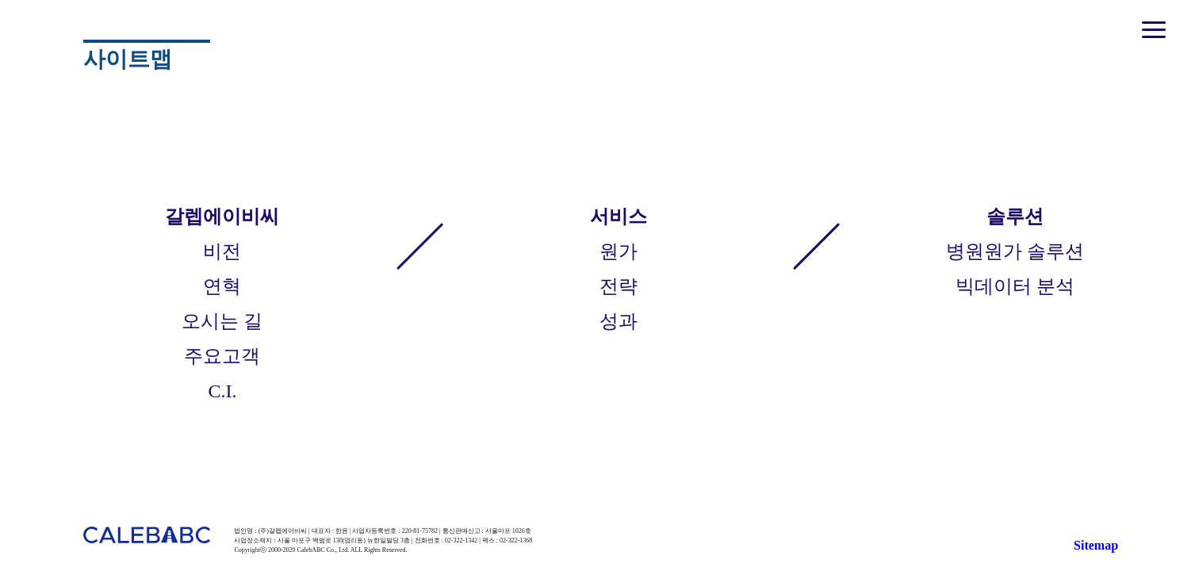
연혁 (222, 286)
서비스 (618, 216)
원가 (618, 251)
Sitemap (1096, 545)
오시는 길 (222, 321)
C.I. (222, 391)
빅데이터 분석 (1015, 286)
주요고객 (222, 356)
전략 (618, 286)
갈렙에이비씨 (222, 216)
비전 (222, 251)
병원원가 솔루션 (1015, 251)
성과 (618, 321)
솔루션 (1015, 216)
